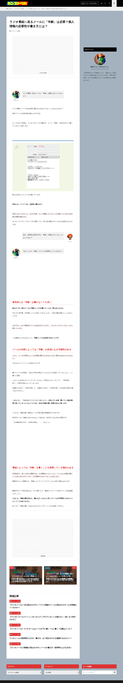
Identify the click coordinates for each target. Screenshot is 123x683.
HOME (10, 8)
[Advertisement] (43, 53)
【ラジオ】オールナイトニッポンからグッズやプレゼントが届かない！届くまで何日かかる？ (42, 618)
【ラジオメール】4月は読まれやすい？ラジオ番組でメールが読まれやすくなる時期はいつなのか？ (43, 606)
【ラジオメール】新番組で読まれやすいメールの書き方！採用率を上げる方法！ (40, 647)
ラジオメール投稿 (19, 8)
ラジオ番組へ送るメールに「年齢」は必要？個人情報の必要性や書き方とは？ (47, 8)
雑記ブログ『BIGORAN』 (90, 3)
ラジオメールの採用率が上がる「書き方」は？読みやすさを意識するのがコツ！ (40, 638)
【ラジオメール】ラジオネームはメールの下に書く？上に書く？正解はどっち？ (40, 629)
